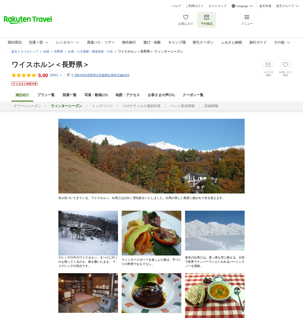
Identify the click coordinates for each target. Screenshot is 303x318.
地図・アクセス (127, 95)
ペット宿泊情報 (182, 106)
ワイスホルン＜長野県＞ (50, 64)
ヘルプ (176, 6)
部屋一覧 (69, 95)
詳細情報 (211, 106)
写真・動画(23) (96, 95)
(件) (56, 75)
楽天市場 (265, 6)
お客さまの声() (161, 95)
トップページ (102, 106)
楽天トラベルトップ (24, 51)
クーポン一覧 (193, 95)
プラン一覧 (46, 95)
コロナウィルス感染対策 (141, 106)
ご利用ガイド (195, 6)
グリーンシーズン (27, 106)
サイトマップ (218, 6)
